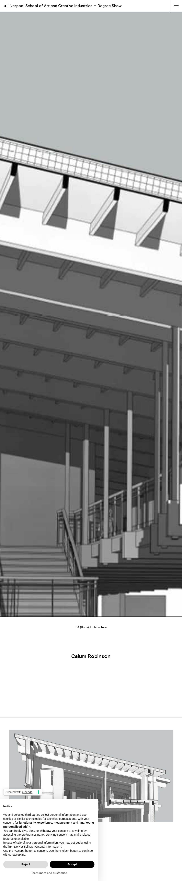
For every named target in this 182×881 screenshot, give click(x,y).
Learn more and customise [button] (49, 873)
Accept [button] (72, 864)
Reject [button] (25, 864)
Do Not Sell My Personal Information (37, 846)
